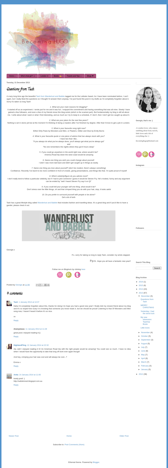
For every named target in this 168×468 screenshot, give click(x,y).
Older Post (124, 436)
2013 (141, 293)
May (143, 355)
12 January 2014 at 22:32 (38, 345)
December (145, 296)
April (143, 358)
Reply (16, 320)
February (145, 366)
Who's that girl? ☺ (28, 76)
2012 (141, 374)
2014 (141, 289)
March (144, 362)
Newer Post (14, 436)
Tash (16, 302)
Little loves (145, 328)
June (143, 351)
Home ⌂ (12, 76)
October (144, 336)
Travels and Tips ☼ (74, 76)
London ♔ (45, 76)
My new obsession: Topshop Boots (146, 320)
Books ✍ (58, 76)
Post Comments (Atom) (74, 444)
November (145, 332)
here (83, 269)
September (146, 340)
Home (69, 436)
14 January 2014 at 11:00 (30, 375)
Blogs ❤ (90, 76)
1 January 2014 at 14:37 (29, 302)
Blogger (96, 462)
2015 (141, 285)
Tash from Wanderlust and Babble (50, 96)
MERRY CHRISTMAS (147, 306)
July (143, 347)
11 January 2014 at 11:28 (36, 329)
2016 (141, 282)
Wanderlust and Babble (47, 203)
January (144, 369)
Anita (16, 375)
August (144, 343)
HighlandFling (20, 345)
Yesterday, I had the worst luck (147, 312)
